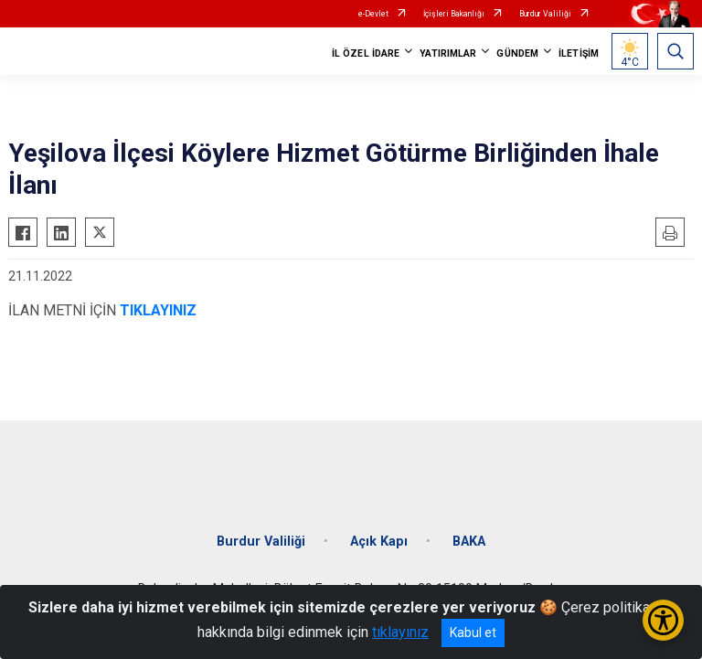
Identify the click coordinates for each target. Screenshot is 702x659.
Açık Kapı (379, 541)
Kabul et (473, 632)
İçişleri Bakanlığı (453, 13)
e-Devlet (373, 13)
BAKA (468, 541)
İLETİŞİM (578, 53)
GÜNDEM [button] (517, 53)
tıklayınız (400, 632)
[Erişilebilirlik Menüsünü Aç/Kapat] (663, 620)
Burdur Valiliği (545, 13)
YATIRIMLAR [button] (448, 53)
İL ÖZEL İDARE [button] (365, 53)
